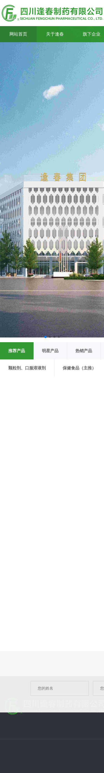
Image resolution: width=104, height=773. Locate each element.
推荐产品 (16, 350)
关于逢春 (55, 34)
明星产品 (50, 350)
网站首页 (18, 34)
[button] (45, 337)
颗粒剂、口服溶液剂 (27, 368)
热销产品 (83, 350)
